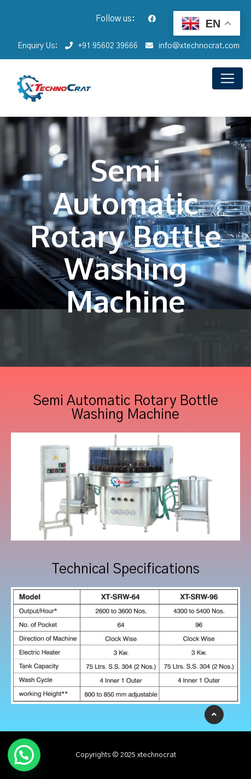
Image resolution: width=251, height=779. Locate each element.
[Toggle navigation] (227, 78)
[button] (24, 754)
